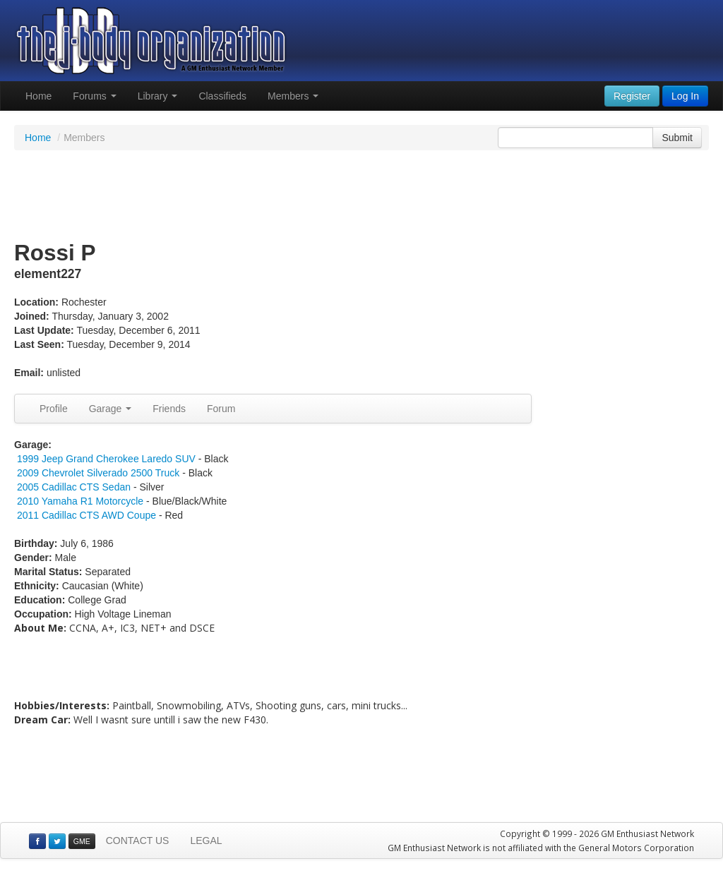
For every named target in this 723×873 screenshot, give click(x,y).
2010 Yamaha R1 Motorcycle (80, 501)
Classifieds (222, 96)
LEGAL (206, 840)
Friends (169, 408)
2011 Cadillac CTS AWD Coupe (86, 515)
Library (158, 96)
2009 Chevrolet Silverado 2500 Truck (98, 472)
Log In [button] (685, 96)
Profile (54, 408)
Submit (677, 137)
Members (293, 96)
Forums (94, 96)
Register (632, 96)
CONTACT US (137, 840)
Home (38, 96)
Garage (110, 408)
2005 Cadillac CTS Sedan (74, 487)
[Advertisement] (361, 196)
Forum (221, 408)
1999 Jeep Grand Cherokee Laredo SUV (106, 458)
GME (81, 841)
